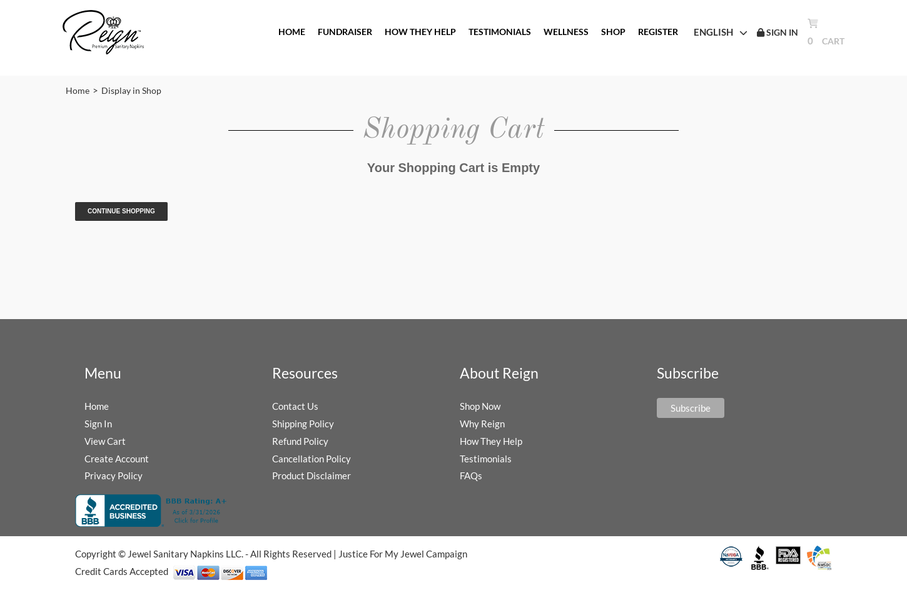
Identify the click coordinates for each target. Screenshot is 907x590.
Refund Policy (300, 441)
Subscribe (691, 408)
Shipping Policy (303, 423)
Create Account (116, 458)
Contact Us (295, 406)
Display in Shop (131, 90)
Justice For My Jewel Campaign (402, 553)
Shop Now (480, 406)
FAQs (471, 475)
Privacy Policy (113, 475)
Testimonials (486, 458)
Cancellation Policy (311, 458)
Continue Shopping (121, 211)
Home (77, 90)
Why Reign (482, 423)
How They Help (491, 441)
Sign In (98, 423)
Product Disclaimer (311, 475)
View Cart (105, 441)
